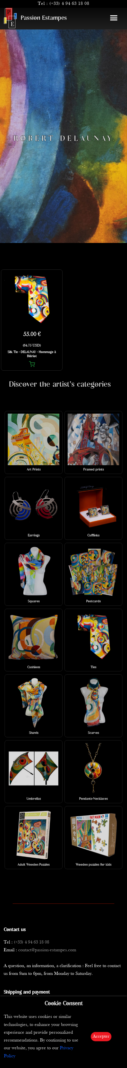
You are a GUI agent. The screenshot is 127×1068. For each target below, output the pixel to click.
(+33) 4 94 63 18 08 (69, 3)
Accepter (101, 1036)
